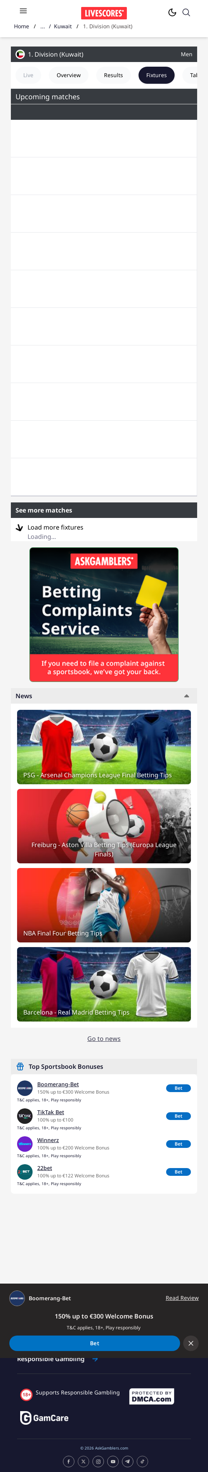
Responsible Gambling (57, 1359)
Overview (69, 75)
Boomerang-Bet (58, 1084)
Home (21, 26)
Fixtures (156, 75)
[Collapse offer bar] (191, 1343)
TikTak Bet (50, 1112)
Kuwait (63, 26)
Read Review (182, 1297)
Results (113, 75)
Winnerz (48, 1140)
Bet (178, 1088)
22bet (44, 1168)
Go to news (104, 1038)
